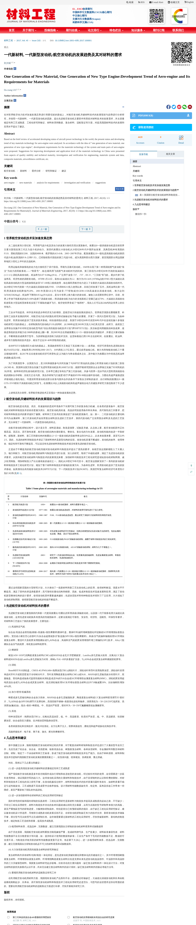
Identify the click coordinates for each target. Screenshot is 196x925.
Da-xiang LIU (10, 90)
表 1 (19, 473)
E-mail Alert (156, 2)
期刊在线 (73, 30)
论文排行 (95, 30)
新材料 (23, 171)
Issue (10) (36, 40)
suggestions (100, 182)
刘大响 (7, 63)
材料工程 (8, 40)
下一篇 (86, 229)
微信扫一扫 (140, 214)
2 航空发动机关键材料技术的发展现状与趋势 (155, 190)
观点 (6, 47)
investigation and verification (77, 182)
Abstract (137, 166)
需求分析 (36, 171)
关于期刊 (29, 30)
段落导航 (143, 154)
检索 (130, 2)
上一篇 (42, 229)
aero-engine (9, 182)
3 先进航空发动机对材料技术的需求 (150, 200)
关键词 (136, 171)
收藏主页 (174, 2)
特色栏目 (116, 30)
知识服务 (138, 30)
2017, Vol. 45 (22, 40)
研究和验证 (51, 171)
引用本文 (137, 180)
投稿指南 (51, 30)
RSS (141, 2)
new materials (25, 182)
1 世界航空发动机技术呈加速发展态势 (151, 185)
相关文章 (170, 154)
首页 (12, 30)
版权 (135, 209)
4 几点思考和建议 (141, 204)
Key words (138, 176)
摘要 (135, 161)
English (189, 2)
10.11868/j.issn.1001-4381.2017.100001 (73, 40)
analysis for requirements (48, 182)
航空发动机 (9, 171)
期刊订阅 (158, 30)
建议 (64, 171)
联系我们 (178, 30)
